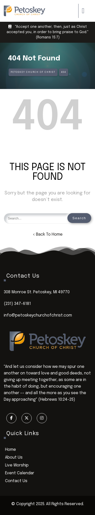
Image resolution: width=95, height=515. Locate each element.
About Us (14, 457)
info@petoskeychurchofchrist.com (38, 315)
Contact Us (16, 481)
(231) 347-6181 (17, 304)
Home (10, 449)
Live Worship (17, 465)
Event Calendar (19, 473)
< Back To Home (48, 234)
